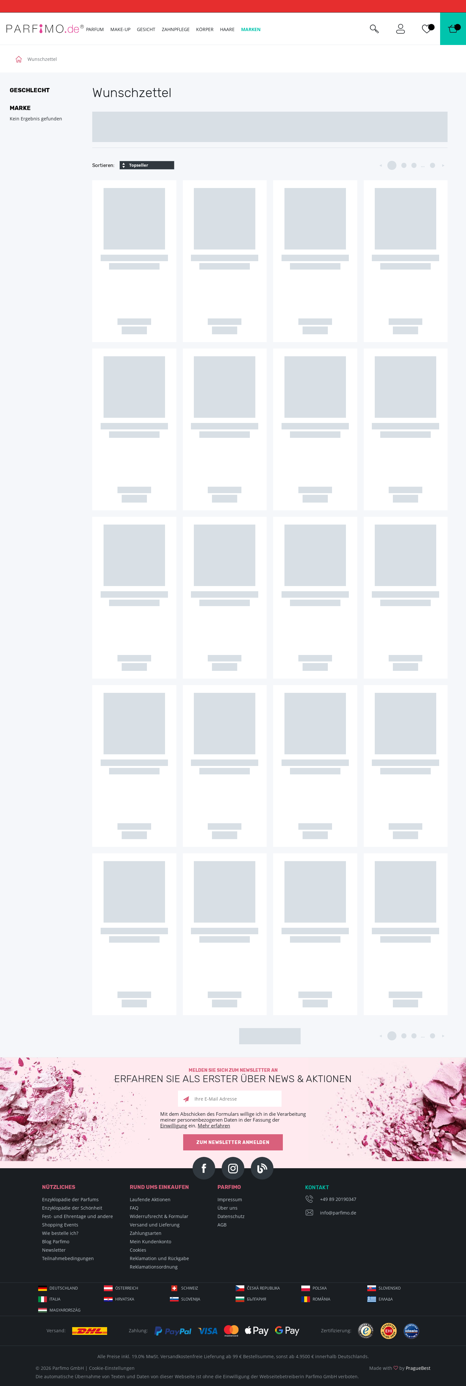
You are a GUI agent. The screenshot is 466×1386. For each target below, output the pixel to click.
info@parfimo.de (338, 1213)
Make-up (120, 29)
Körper (205, 29)
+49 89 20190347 (338, 1199)
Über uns (227, 1208)
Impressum (229, 1199)
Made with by (399, 1368)
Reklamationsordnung (154, 1267)
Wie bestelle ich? (60, 1233)
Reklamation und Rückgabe (159, 1258)
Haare (227, 29)
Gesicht (146, 29)
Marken (251, 29)
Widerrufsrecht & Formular (159, 1216)
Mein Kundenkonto (150, 1241)
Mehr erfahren (214, 1125)
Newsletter (54, 1250)
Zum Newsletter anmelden (232, 1142)
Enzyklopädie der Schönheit (72, 1208)
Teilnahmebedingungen (68, 1258)
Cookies (138, 1250)
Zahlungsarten (145, 1233)
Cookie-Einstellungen (112, 1368)
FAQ (134, 1208)
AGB (222, 1225)
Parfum (95, 29)
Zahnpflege (176, 29)
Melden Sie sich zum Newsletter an (233, 1076)
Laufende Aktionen (150, 1199)
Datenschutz (231, 1216)
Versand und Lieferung (155, 1225)
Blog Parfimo (55, 1241)
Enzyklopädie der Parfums (70, 1199)
